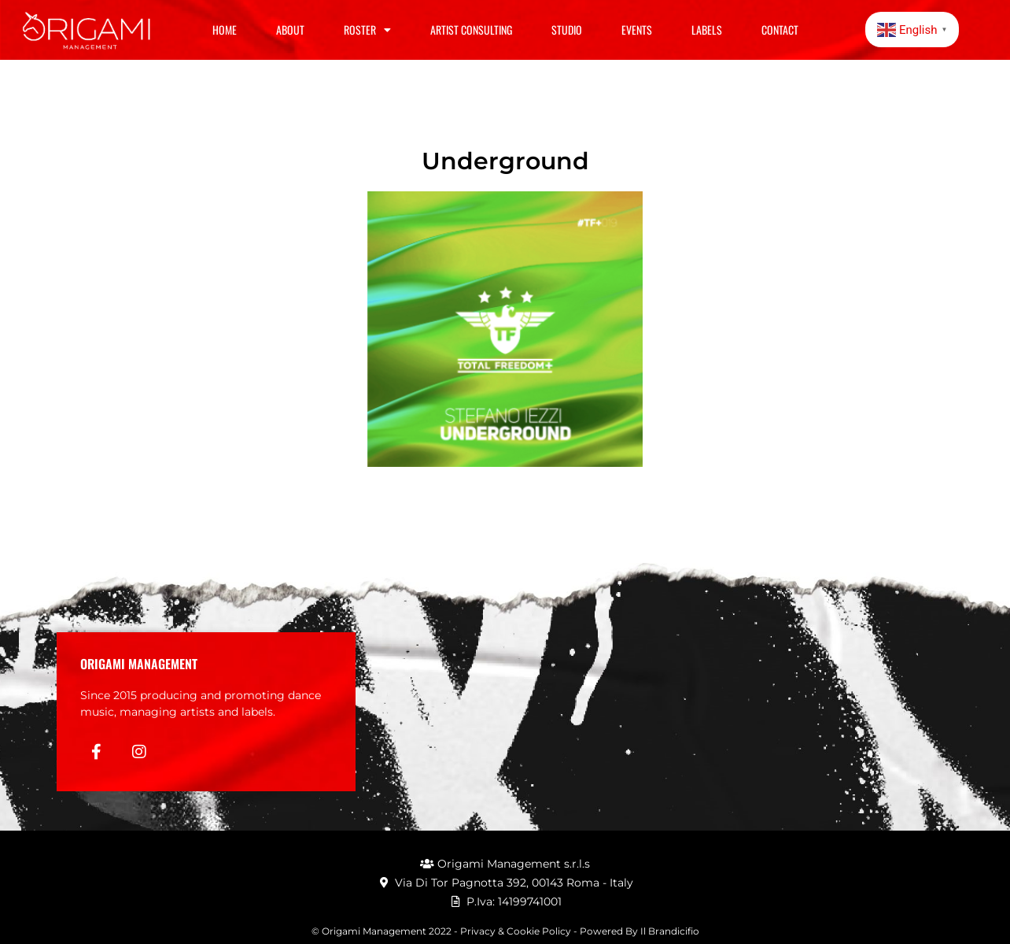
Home (224, 29)
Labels (706, 29)
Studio (566, 29)
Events (636, 29)
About (290, 29)
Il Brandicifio (669, 931)
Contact (779, 29)
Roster (367, 30)
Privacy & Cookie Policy (515, 931)
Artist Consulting (471, 29)
